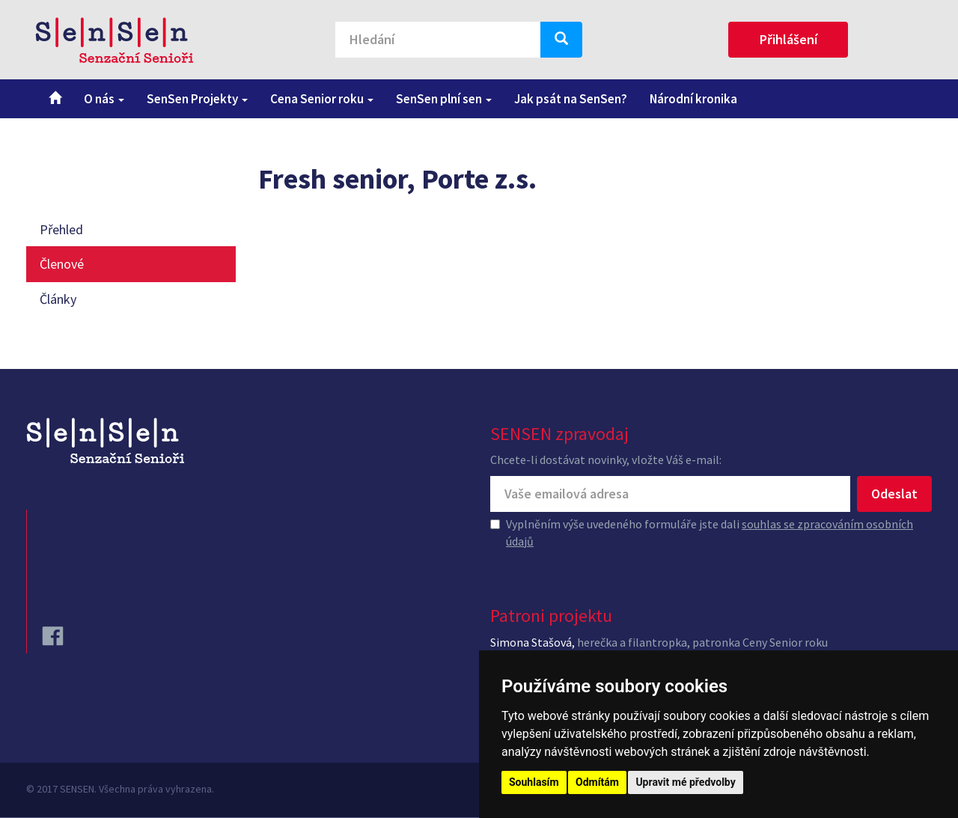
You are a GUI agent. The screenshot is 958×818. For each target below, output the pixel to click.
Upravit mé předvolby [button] (685, 782)
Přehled (61, 229)
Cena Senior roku (321, 99)
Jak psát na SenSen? (570, 99)
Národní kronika (693, 99)
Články (58, 299)
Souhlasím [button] (534, 782)
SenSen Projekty (197, 99)
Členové (62, 263)
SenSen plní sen (444, 99)
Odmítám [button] (597, 782)
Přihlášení (788, 39)
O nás (104, 99)
